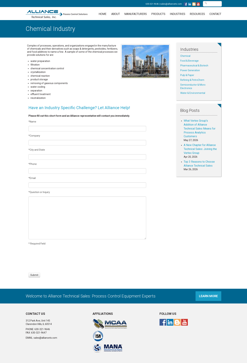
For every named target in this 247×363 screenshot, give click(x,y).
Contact (215, 14)
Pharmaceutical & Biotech (194, 65)
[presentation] (41, 259)
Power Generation (190, 70)
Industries (177, 14)
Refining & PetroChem (192, 80)
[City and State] (87, 157)
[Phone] (87, 171)
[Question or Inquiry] (87, 217)
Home (102, 14)
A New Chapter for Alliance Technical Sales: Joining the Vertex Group (200, 149)
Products (158, 14)
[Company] (87, 142)
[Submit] (34, 275)
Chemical (185, 56)
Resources (197, 14)
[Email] (87, 185)
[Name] (87, 128)
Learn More (208, 296)
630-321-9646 (152, 4)
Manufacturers (135, 14)
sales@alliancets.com (171, 4)
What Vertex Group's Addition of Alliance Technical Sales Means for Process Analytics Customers (199, 128)
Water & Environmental (192, 93)
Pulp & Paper (187, 75)
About (115, 14)
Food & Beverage (189, 60)
